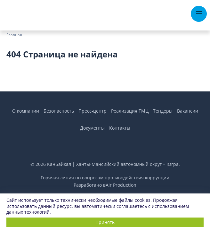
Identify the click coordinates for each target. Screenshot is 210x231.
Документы (92, 128)
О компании (25, 111)
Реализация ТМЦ (130, 111)
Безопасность (59, 111)
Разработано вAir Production (105, 185)
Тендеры (163, 111)
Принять (105, 222)
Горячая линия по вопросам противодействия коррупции (105, 178)
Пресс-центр (92, 111)
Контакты (119, 128)
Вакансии (187, 111)
